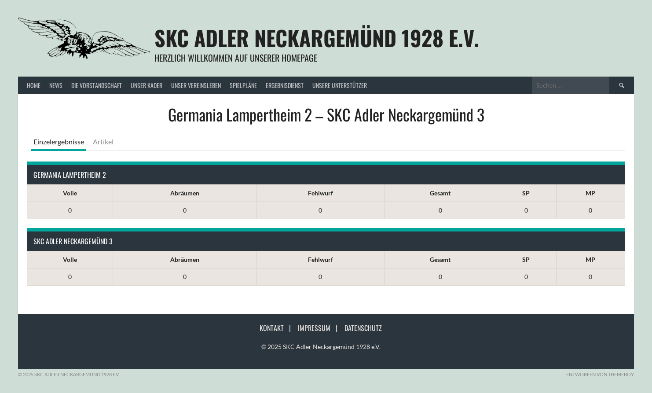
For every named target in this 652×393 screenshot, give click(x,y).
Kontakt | (278, 328)
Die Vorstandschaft (96, 85)
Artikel (103, 141)
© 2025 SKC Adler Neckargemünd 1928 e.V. (321, 346)
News (55, 85)
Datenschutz (363, 328)
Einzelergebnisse (58, 141)
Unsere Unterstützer (339, 85)
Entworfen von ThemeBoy (600, 374)
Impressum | (320, 328)
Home (33, 85)
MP (590, 193)
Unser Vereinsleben (196, 85)
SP (526, 193)
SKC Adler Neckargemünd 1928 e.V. (316, 37)
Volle (70, 193)
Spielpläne (243, 85)
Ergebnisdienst (285, 85)
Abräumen (184, 193)
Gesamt (440, 193)
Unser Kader (146, 85)
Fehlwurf (320, 193)
